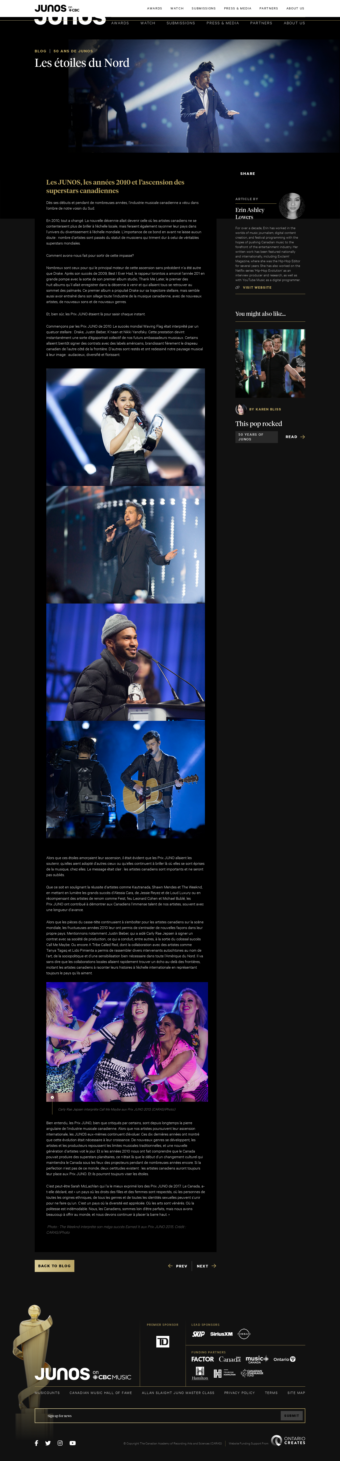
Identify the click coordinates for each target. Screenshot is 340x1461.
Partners (261, 22)
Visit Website (257, 287)
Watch (148, 22)
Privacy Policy (239, 1392)
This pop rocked (258, 424)
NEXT (202, 1266)
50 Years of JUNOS (251, 436)
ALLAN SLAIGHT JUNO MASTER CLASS (178, 1392)
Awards (120, 22)
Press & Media (223, 22)
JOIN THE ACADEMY (239, 11)
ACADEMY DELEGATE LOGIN (283, 11)
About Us (294, 22)
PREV (181, 1266)
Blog (41, 51)
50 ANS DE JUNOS (73, 51)
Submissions (181, 22)
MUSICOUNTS (47, 1392)
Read (292, 436)
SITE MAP (296, 1392)
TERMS (271, 1392)
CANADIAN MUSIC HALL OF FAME (101, 1392)
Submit (291, 1415)
